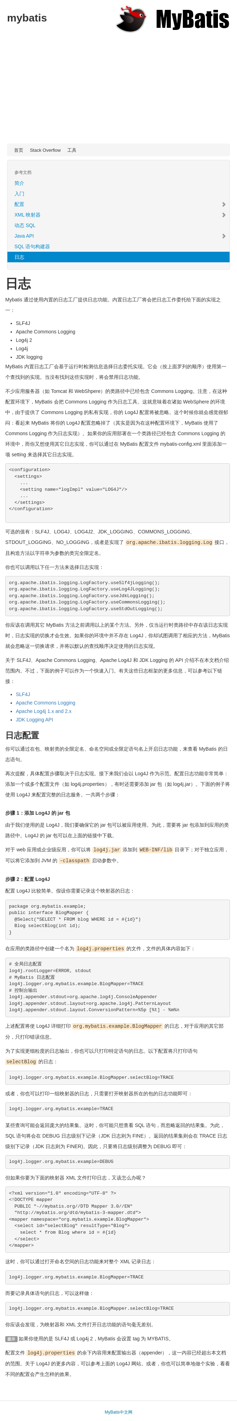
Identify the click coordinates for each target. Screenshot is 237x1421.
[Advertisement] (118, 91)
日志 (19, 257)
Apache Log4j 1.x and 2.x (43, 711)
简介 (19, 183)
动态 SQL (25, 225)
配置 (120, 204)
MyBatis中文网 (118, 1409)
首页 (18, 150)
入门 (19, 193)
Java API (120, 236)
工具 (71, 150)
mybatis (27, 18)
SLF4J (23, 694)
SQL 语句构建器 (32, 246)
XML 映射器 (120, 215)
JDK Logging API (34, 719)
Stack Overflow (45, 150)
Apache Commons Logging (45, 702)
